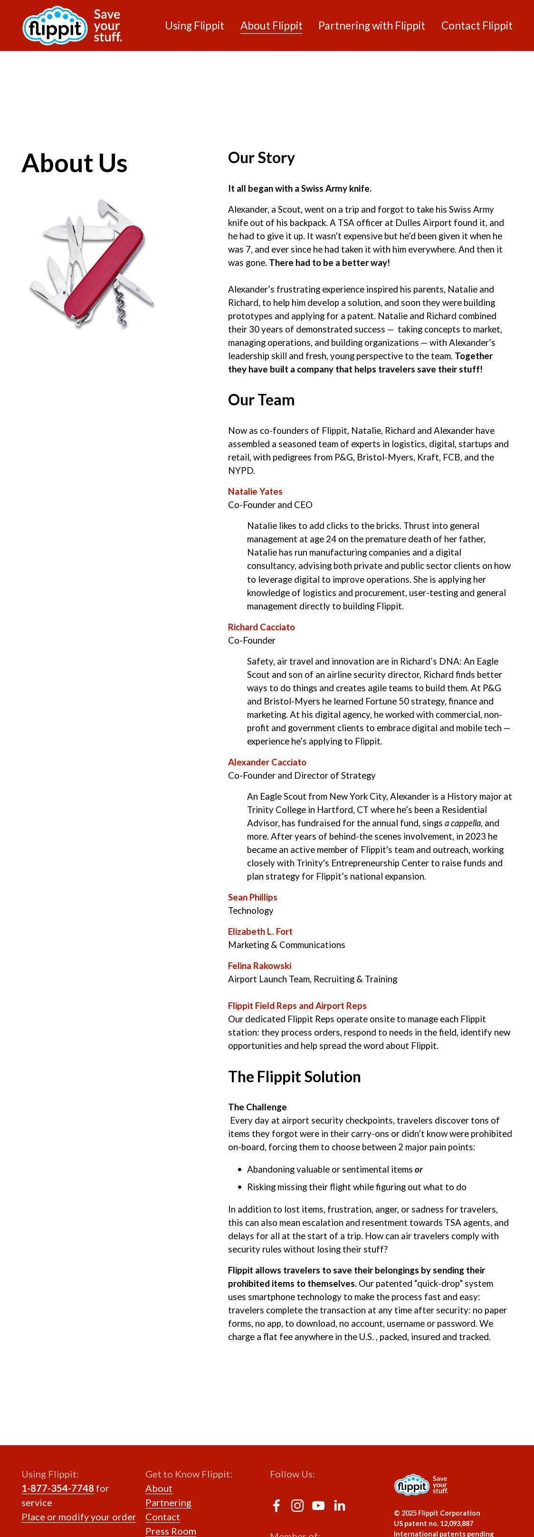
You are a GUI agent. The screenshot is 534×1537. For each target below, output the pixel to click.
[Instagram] (297, 1505)
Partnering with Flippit (371, 25)
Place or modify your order (78, 1516)
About (158, 1488)
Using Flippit (194, 25)
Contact (162, 1516)
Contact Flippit (477, 25)
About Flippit (271, 25)
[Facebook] (276, 1505)
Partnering (168, 1502)
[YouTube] (318, 1505)
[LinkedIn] (339, 1505)
